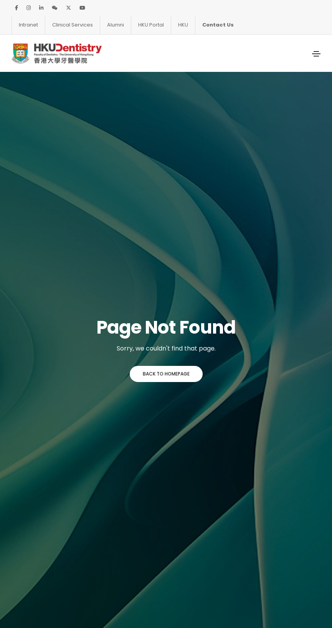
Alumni (115, 24)
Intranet (28, 24)
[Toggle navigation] (316, 53)
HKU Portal (151, 24)
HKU (183, 24)
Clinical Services (72, 24)
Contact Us (218, 24)
